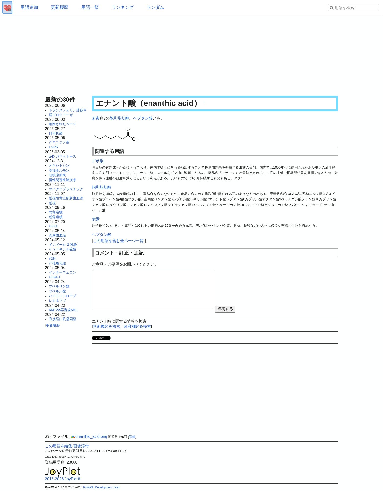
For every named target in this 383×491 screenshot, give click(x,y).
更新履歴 (59, 7)
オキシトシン (59, 165)
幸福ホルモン (59, 170)
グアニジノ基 (59, 142)
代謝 (52, 258)
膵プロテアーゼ (61, 115)
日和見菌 (56, 133)
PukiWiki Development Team (101, 487)
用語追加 (29, 7)
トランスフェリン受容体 (67, 110)
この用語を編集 (58, 446)
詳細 (132, 437)
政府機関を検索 (137, 326)
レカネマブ (57, 301)
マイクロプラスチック (66, 189)
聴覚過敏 (56, 212)
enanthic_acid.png (89, 436)
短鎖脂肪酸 (57, 175)
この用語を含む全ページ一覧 (118, 241)
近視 (52, 203)
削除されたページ (62, 124)
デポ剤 (98, 161)
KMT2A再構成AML (63, 310)
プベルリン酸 (59, 286)
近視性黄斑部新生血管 (66, 198)
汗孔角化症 (57, 263)
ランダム (155, 7)
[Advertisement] (191, 54)
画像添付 (81, 446)
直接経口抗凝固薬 (62, 319)
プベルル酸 (57, 291)
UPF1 (53, 226)
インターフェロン (62, 272)
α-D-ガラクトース (62, 156)
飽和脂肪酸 (119, 118)
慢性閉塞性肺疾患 (62, 180)
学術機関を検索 (106, 326)
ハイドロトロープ (62, 296)
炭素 (96, 118)
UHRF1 (54, 277)
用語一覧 (90, 7)
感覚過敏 (56, 217)
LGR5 (53, 147)
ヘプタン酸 (143, 118)
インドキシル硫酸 (62, 249)
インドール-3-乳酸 (63, 244)
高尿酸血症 (57, 235)
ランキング (123, 7)
